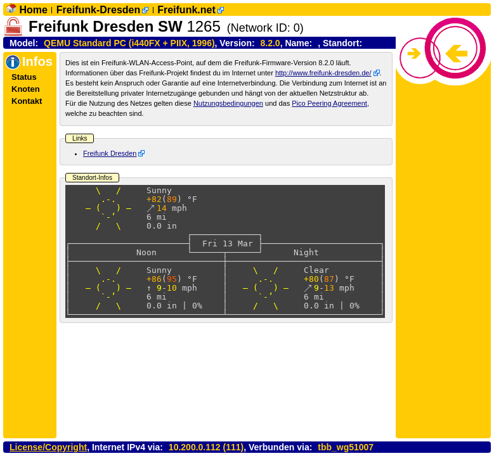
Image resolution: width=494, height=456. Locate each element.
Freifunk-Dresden (98, 9)
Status (24, 77)
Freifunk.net (186, 9)
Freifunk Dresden (109, 153)
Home (33, 9)
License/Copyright (48, 447)
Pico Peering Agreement (329, 103)
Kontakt (26, 101)
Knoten (25, 89)
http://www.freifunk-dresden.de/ (323, 73)
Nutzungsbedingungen (228, 103)
